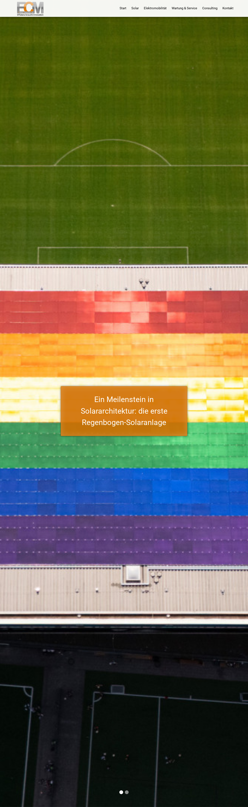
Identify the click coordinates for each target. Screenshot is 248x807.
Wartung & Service (184, 8)
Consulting (209, 8)
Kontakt (227, 8)
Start (123, 8)
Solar (135, 8)
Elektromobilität (155, 8)
